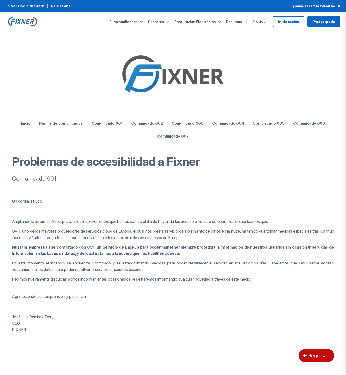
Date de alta (63, 6)
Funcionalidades (126, 22)
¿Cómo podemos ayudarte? (316, 6)
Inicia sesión (288, 22)
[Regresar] (316, 355)
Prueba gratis (324, 22)
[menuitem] (25, 123)
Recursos (237, 22)
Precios (259, 21)
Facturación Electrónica (198, 22)
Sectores (159, 22)
